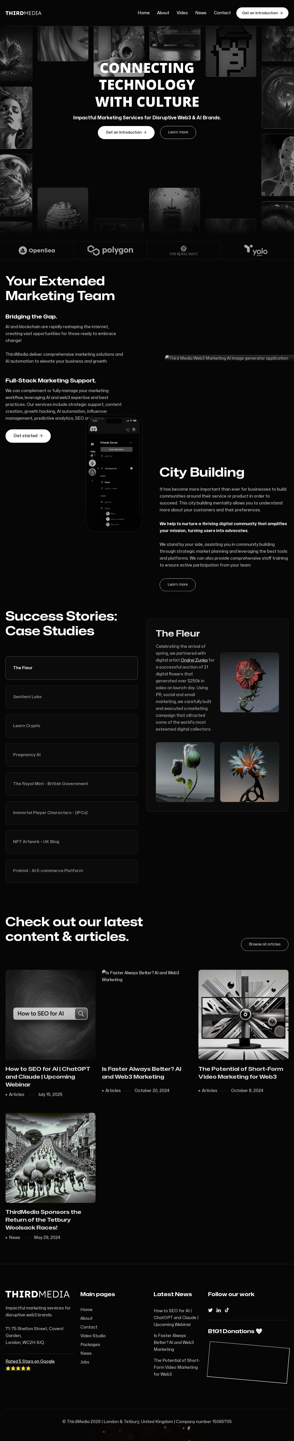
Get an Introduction (262, 13)
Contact (222, 13)
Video (182, 13)
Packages (90, 1345)
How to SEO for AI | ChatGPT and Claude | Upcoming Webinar (176, 1318)
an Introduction (126, 132)
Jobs (84, 1362)
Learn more (178, 132)
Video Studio (93, 1336)
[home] (38, 13)
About (163, 13)
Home (144, 13)
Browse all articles (264, 942)
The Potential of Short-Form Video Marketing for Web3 (177, 1367)
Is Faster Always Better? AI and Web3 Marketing (174, 1343)
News (200, 13)
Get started (28, 426)
